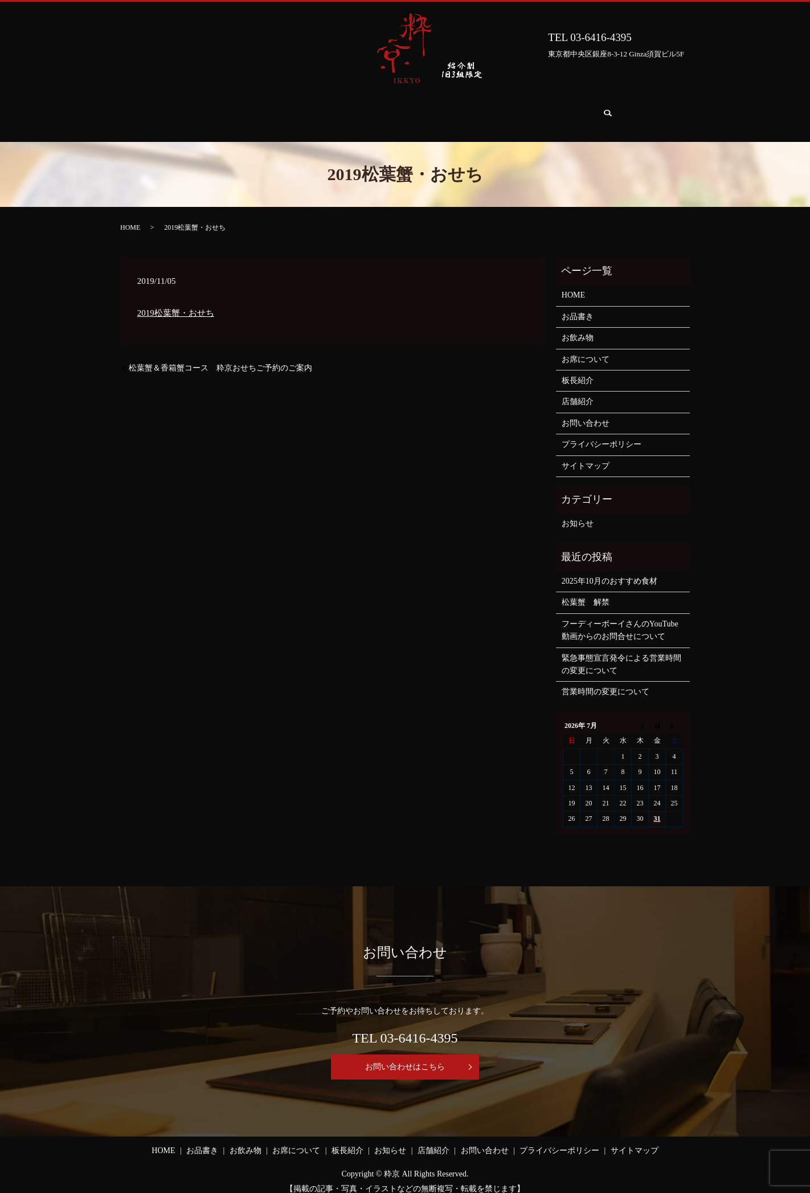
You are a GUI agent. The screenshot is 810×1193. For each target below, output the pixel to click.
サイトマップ (585, 455)
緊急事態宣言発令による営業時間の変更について (621, 653)
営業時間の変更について (605, 681)
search (646, 111)
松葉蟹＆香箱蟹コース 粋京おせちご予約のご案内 (220, 357)
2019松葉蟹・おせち (175, 302)
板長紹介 (417, 110)
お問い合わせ (592, 110)
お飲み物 (289, 110)
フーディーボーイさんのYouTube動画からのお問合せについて (620, 619)
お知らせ (473, 110)
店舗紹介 (529, 110)
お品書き (233, 110)
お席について (353, 110)
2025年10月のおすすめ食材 (609, 570)
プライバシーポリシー (601, 433)
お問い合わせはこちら (405, 1056)
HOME (181, 110)
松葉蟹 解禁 (585, 591)
